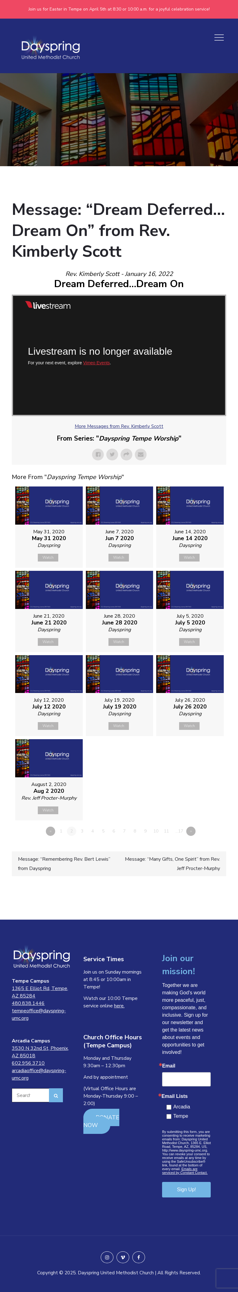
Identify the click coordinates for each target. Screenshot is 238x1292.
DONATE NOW (101, 1121)
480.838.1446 (28, 1003)
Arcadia (181, 1106)
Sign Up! (186, 1189)
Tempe (180, 1116)
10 (155, 831)
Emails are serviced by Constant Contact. (185, 1170)
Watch (48, 557)
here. (119, 1005)
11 (166, 831)
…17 (179, 831)
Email (168, 1065)
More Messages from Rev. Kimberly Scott (119, 426)
